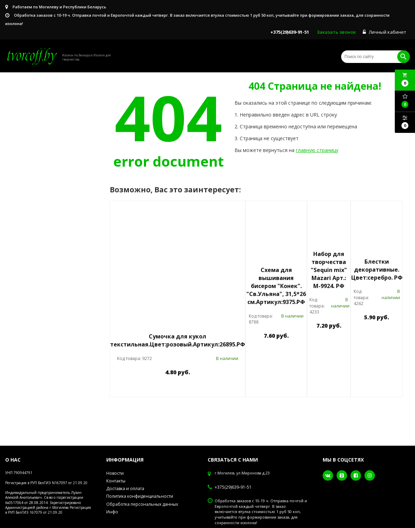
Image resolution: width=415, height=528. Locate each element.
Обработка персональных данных (142, 504)
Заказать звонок (336, 32)
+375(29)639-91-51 (233, 487)
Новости (115, 473)
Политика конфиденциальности (139, 496)
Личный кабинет (384, 32)
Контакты (115, 481)
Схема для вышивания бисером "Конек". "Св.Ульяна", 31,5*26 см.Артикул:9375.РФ (276, 285)
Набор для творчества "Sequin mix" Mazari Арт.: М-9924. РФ (329, 269)
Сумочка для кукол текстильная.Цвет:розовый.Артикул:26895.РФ (177, 340)
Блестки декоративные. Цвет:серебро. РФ (376, 269)
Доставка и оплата (125, 488)
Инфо (112, 512)
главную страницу (317, 150)
